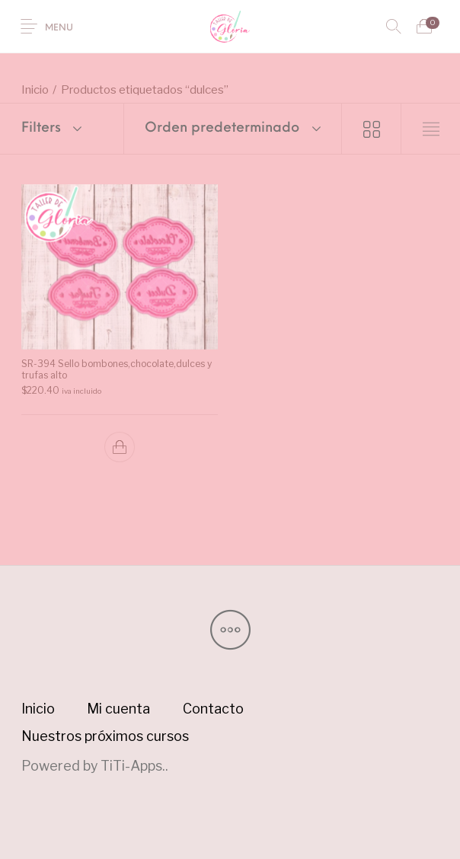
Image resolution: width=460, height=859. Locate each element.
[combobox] (233, 129)
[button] (119, 446)
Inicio (35, 89)
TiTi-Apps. (133, 766)
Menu (59, 28)
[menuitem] (38, 709)
